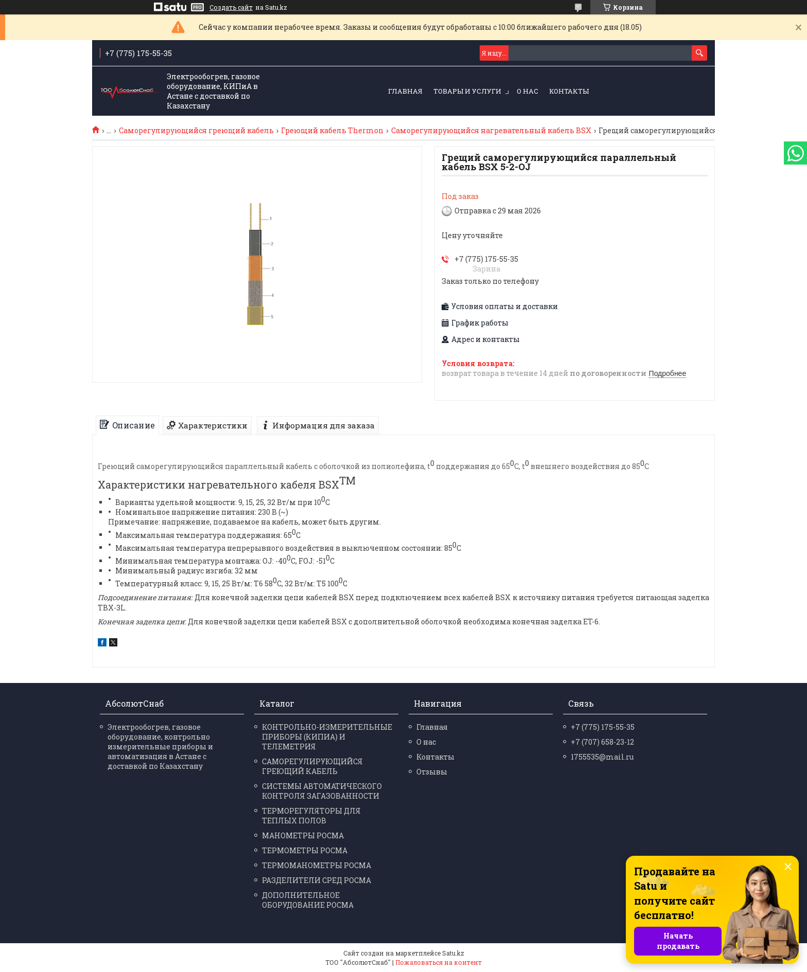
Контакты (569, 91)
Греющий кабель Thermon (332, 130)
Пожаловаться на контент (438, 962)
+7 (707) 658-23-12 (602, 742)
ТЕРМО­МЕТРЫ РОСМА (304, 850)
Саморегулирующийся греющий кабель (196, 130)
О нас (527, 91)
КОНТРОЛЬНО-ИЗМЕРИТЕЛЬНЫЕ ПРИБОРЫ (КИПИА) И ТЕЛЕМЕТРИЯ (327, 736)
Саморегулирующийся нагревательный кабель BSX (491, 130)
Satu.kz (453, 953)
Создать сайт (231, 7)
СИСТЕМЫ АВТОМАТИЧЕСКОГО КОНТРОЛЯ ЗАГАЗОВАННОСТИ (322, 791)
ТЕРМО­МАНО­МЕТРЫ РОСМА (316, 865)
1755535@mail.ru (602, 757)
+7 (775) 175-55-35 (603, 727)
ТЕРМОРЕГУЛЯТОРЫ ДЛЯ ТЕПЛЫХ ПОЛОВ (311, 815)
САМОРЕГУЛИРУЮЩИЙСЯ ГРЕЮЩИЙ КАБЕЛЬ (312, 766)
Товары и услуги (467, 91)
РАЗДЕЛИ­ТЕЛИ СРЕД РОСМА (316, 880)
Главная (405, 91)
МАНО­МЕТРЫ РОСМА (303, 835)
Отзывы (431, 772)
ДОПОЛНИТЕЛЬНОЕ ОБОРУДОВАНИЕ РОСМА (308, 900)
